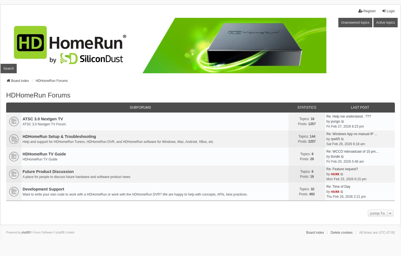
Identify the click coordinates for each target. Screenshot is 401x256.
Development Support (43, 189)
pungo (335, 121)
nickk (335, 174)
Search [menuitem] (8, 68)
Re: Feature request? (342, 169)
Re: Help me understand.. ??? (348, 116)
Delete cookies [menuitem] (342, 233)
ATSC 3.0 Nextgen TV (43, 119)
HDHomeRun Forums (38, 95)
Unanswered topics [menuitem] (355, 23)
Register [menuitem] (367, 11)
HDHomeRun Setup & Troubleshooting (59, 136)
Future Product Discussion (48, 171)
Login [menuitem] (388, 11)
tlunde (335, 157)
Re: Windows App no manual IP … (352, 134)
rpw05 (335, 139)
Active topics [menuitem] (385, 23)
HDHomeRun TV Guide (44, 154)
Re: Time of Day (338, 187)
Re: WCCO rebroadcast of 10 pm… (352, 151)
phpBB (26, 232)
